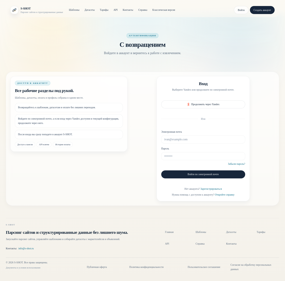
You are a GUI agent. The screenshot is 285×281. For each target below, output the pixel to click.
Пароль (165, 148)
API (115, 10)
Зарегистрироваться (211, 189)
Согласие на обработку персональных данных (250, 267)
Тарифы (104, 10)
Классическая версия (163, 10)
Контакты (128, 10)
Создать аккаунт (262, 10)
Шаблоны (74, 10)
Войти (241, 10)
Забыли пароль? (236, 164)
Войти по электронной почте (203, 174)
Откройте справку (225, 194)
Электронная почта (171, 131)
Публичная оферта (97, 267)
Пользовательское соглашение (204, 267)
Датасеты (90, 10)
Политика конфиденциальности (146, 267)
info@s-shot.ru (26, 248)
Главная (169, 232)
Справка (142, 10)
